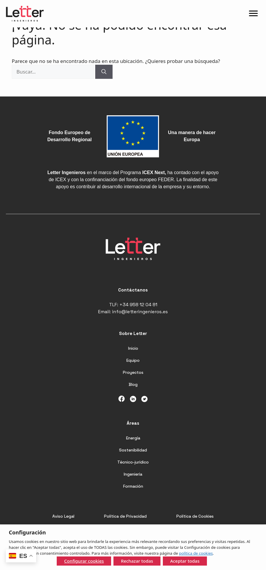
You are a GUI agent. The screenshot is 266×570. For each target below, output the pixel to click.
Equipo (133, 360)
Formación (133, 486)
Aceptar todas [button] (185, 561)
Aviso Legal (63, 516)
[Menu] (253, 14)
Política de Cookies (195, 516)
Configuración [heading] (27, 532)
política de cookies (196, 553)
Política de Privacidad (125, 516)
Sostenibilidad (133, 450)
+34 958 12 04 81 (138, 304)
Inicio (133, 348)
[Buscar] (104, 72)
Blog (133, 384)
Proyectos (133, 372)
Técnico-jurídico (133, 462)
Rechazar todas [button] (137, 561)
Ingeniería (133, 474)
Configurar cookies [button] (84, 561)
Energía (133, 438)
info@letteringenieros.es (140, 312)
